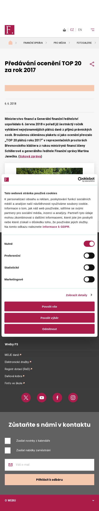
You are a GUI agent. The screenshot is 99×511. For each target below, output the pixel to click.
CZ (72, 30)
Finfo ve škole (13, 383)
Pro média (60, 43)
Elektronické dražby (17, 362)
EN (80, 30)
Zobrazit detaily (76, 294)
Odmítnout (49, 329)
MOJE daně (12, 355)
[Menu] (90, 30)
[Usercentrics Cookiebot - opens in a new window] (78, 179)
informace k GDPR (55, 226)
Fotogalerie (84, 43)
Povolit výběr (49, 317)
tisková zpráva (30, 156)
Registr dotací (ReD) (17, 369)
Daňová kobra (13, 376)
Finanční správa (33, 43)
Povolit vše (49, 306)
